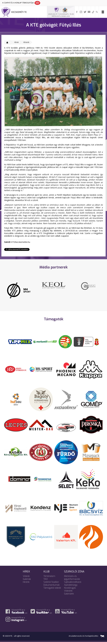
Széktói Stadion (51, 582)
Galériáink (69, 593)
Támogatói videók (52, 587)
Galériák (27, 579)
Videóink (68, 590)
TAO (45, 579)
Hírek (16, 42)
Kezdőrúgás (70, 587)
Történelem (49, 576)
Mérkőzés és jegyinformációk (72, 578)
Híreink (26, 42)
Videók (26, 576)
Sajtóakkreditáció (72, 582)
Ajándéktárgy (70, 584)
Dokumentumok (51, 584)
